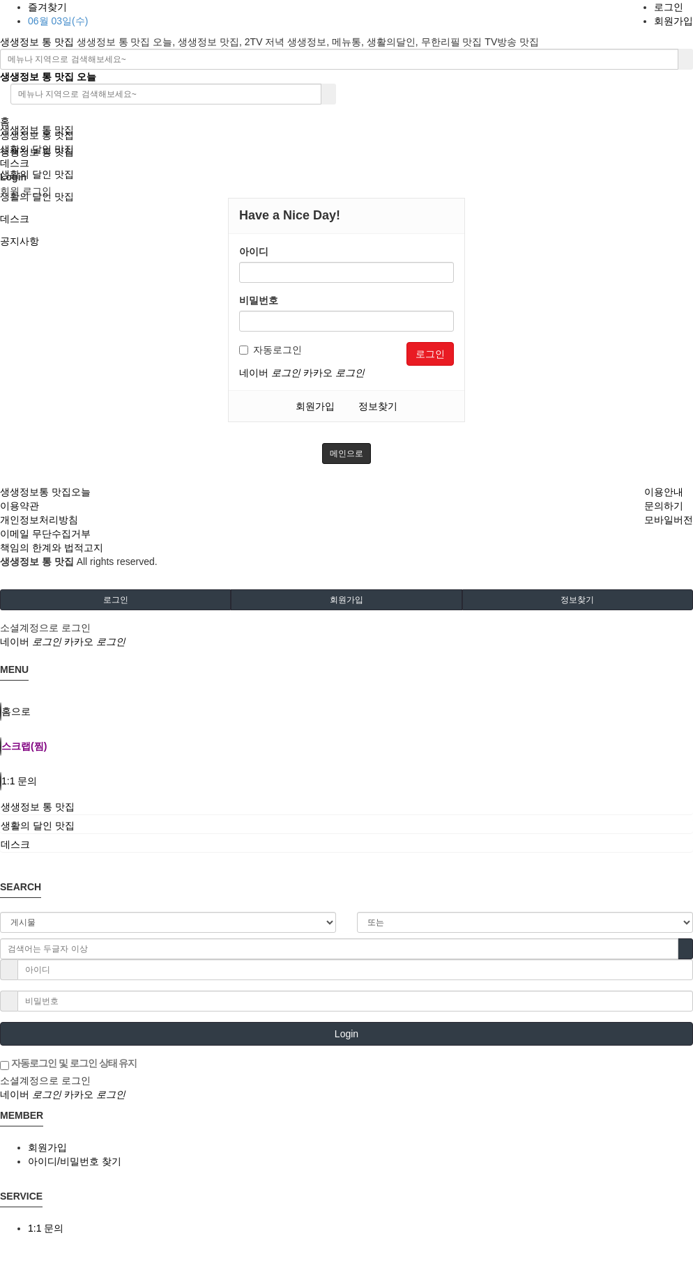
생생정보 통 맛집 (38, 41)
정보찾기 (377, 406)
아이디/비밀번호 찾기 (74, 1161)
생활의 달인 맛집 (37, 174)
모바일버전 (668, 519)
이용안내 (663, 491)
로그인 (668, 7)
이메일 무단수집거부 (45, 533)
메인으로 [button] (346, 453)
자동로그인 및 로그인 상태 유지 (68, 1063)
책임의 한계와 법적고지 (51, 547)
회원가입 (673, 20)
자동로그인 (270, 349)
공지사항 (19, 241)
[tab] (346, 807)
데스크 (14, 218)
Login (346, 1033)
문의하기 (663, 505)
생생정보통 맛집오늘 (45, 491)
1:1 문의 (45, 1228)
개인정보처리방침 (39, 519)
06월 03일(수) (58, 20)
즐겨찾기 (47, 7)
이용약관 (19, 505)
